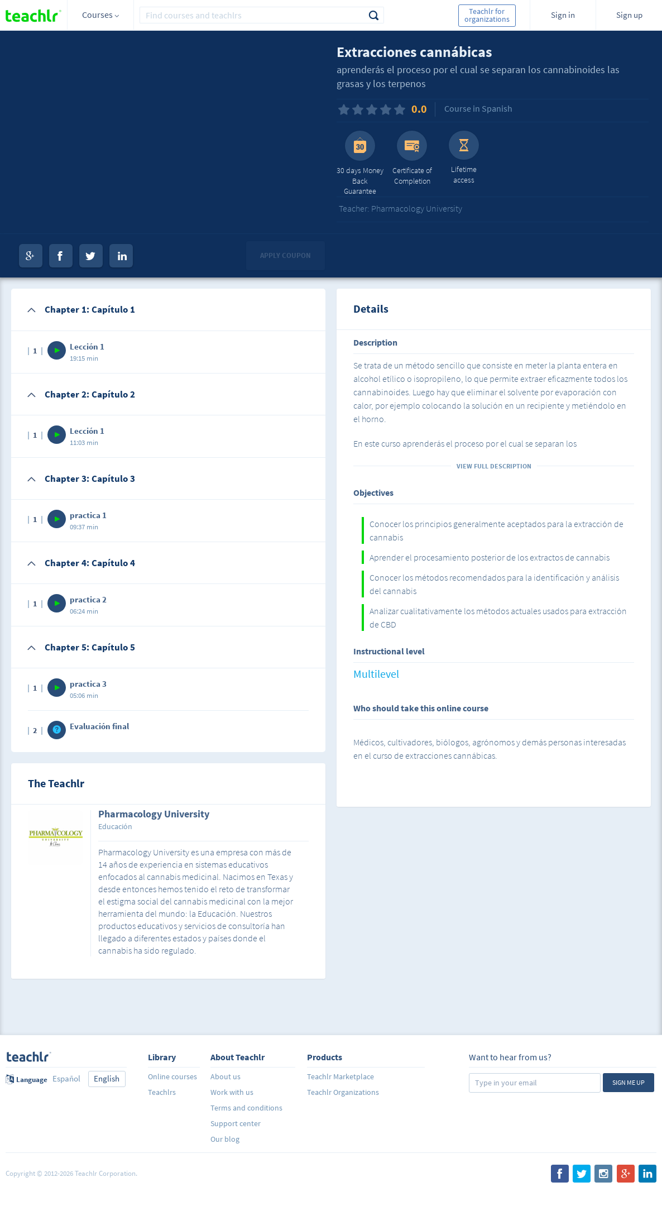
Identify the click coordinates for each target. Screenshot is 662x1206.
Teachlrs (162, 1092)
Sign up (629, 14)
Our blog (224, 1139)
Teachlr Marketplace (340, 1076)
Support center (235, 1123)
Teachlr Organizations (343, 1092)
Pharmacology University (153, 814)
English (106, 1078)
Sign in (563, 14)
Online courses (172, 1076)
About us (225, 1076)
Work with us (231, 1092)
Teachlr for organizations (487, 15)
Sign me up (628, 1082)
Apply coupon (285, 255)
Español (66, 1078)
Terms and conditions (246, 1108)
